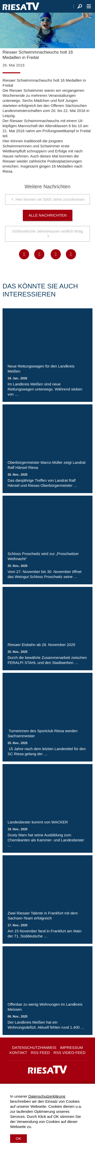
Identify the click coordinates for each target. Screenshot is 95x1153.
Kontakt (18, 1052)
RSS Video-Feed (69, 1052)
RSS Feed (40, 1052)
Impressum (71, 1047)
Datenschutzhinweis (34, 1047)
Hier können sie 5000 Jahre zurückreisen (50, 199)
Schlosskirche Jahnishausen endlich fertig (47, 231)
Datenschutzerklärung (46, 1096)
